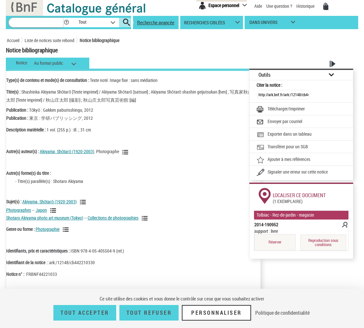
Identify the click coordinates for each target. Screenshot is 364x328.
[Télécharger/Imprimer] (281, 109)
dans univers (263, 23)
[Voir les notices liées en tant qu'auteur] (126, 152)
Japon (41, 210)
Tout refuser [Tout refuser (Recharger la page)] (149, 312)
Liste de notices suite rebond (49, 40)
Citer (269, 85)
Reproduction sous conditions (323, 242)
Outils (264, 75)
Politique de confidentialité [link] (282, 312)
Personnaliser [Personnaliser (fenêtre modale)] (216, 312)
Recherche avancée (155, 22)
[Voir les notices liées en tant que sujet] (84, 202)
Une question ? (279, 6)
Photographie (48, 229)
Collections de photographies (113, 218)
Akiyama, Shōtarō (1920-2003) (67, 151)
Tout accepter (85, 312)
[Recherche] (36, 22)
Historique (305, 6)
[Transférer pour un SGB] (282, 147)
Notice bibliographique (99, 40)
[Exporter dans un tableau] (284, 135)
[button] (66, 22)
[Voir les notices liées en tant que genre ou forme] (67, 229)
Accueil (13, 40)
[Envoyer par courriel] (279, 122)
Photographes (18, 210)
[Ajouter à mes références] (283, 160)
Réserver (275, 242)
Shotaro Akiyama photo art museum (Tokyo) (44, 218)
